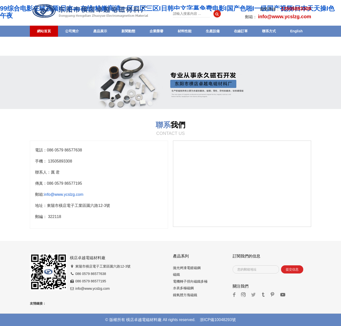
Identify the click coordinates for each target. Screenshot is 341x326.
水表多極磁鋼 (183, 288)
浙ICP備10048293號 (218, 320)
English (296, 31)
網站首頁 (44, 31)
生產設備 (213, 31)
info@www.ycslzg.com (63, 194)
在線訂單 (241, 31)
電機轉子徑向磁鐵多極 (190, 281)
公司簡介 (72, 31)
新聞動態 (128, 31)
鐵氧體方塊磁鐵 (185, 295)
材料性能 (184, 31)
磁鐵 (176, 274)
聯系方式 (269, 31)
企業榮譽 (156, 31)
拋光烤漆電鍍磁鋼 (187, 268)
